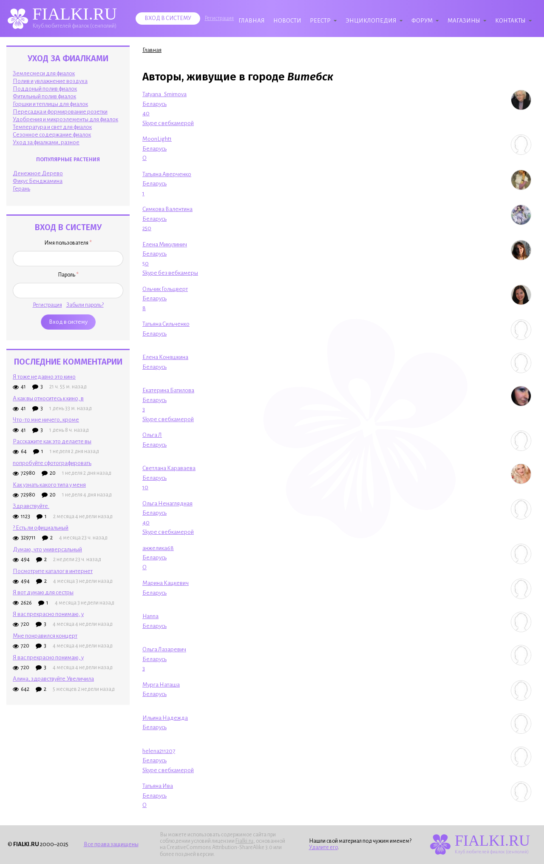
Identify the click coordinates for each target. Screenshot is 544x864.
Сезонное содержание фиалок (52, 134)
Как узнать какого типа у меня (49, 485)
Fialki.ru (244, 841)
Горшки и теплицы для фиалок (50, 104)
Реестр (320, 20)
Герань (21, 188)
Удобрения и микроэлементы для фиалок (65, 119)
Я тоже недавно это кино (44, 377)
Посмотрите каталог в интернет (53, 571)
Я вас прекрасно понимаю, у (48, 614)
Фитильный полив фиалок (44, 96)
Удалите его (323, 847)
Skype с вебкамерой (168, 123)
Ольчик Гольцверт (165, 289)
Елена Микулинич (164, 244)
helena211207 (158, 751)
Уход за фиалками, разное (46, 142)
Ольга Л (152, 435)
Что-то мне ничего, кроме (46, 419)
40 (146, 113)
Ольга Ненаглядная (167, 503)
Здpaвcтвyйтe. (31, 506)
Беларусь (154, 104)
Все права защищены (111, 844)
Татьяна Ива (157, 786)
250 (146, 228)
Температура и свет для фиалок (52, 127)
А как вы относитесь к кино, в (48, 398)
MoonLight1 (157, 139)
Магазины (464, 20)
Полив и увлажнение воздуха (50, 81)
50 (145, 263)
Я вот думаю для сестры (43, 592)
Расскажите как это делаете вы (52, 441)
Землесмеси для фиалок (44, 73)
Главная (251, 20)
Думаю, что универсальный (47, 549)
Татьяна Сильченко (166, 324)
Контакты (510, 20)
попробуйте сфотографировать (52, 463)
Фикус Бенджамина (37, 181)
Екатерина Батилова (168, 390)
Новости (287, 20)
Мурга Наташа (161, 685)
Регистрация (219, 18)
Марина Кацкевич (165, 583)
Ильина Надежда (165, 718)
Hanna (150, 616)
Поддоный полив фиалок (45, 89)
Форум (422, 20)
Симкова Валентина (167, 209)
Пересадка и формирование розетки (60, 111)
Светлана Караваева (169, 468)
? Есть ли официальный (40, 528)
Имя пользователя (68, 243)
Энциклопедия (371, 20)
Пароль (68, 275)
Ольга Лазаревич (164, 649)
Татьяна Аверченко (166, 174)
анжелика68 (158, 548)
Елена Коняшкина (165, 357)
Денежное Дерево (38, 173)
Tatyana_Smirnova (164, 94)
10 (145, 487)
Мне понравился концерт (45, 636)
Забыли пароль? (85, 305)
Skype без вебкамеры (170, 273)
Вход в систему (167, 18)
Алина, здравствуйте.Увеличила (53, 679)
